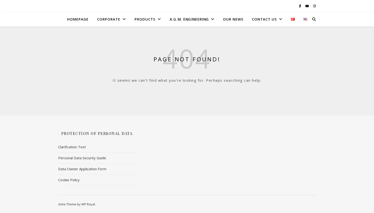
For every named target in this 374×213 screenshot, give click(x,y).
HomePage (77, 19)
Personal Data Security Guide (82, 157)
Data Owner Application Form (82, 168)
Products (145, 19)
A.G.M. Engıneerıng (188, 19)
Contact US (264, 19)
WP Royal (88, 204)
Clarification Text (72, 146)
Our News (233, 19)
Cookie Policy (69, 179)
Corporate (108, 19)
